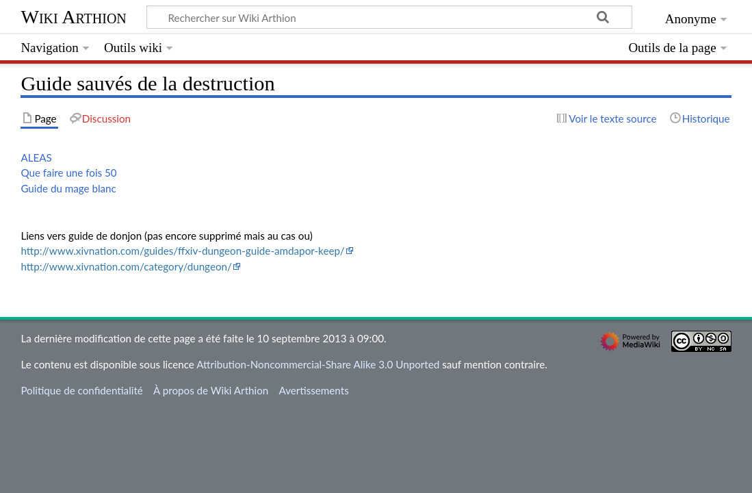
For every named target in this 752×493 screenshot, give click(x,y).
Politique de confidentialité (81, 390)
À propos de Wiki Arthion (210, 390)
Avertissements (313, 390)
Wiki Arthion (73, 16)
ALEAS (36, 157)
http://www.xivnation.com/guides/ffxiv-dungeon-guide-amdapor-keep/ (182, 250)
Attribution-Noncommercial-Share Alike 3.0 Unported (317, 364)
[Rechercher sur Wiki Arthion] (389, 17)
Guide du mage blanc (68, 188)
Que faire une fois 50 (68, 172)
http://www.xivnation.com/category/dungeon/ (126, 266)
